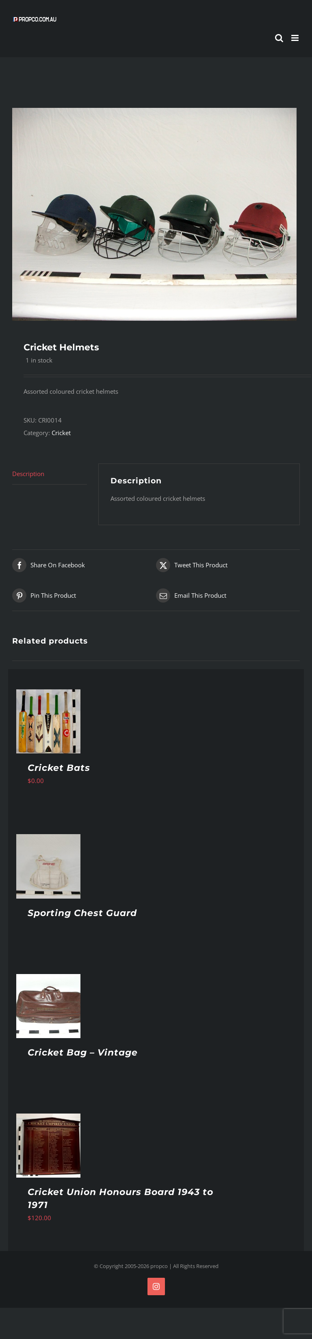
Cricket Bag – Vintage (83, 1052)
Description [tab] (28, 474)
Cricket (61, 433)
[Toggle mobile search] (279, 38)
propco (159, 1266)
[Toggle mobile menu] (295, 38)
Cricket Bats (59, 767)
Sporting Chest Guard (82, 913)
